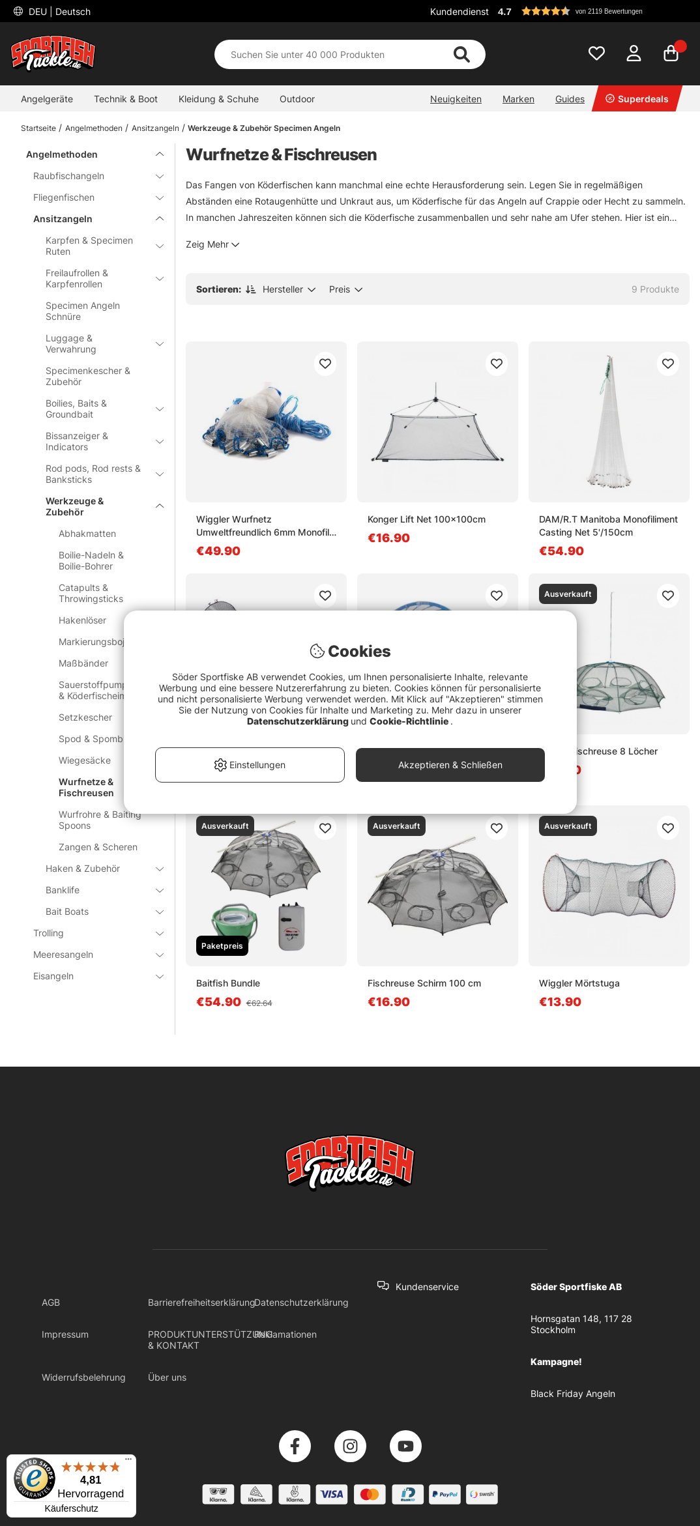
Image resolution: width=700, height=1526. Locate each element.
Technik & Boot (126, 98)
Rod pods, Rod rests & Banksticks (97, 474)
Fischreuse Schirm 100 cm (424, 982)
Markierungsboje (94, 641)
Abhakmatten (87, 533)
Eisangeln (90, 975)
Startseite (38, 128)
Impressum (65, 1334)
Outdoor (297, 98)
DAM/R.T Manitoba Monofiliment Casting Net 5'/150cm (608, 525)
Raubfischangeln (90, 175)
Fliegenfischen (90, 197)
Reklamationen (285, 1334)
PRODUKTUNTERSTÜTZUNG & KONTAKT (210, 1340)
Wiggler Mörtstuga (579, 982)
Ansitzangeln (155, 128)
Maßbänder (83, 663)
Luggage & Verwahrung (97, 343)
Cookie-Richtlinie (410, 721)
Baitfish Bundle (228, 982)
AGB (51, 1302)
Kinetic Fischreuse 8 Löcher (598, 750)
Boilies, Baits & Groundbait (97, 408)
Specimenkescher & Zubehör (88, 376)
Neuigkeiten (456, 98)
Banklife (97, 889)
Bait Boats (97, 911)
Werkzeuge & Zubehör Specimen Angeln (264, 128)
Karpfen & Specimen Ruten (97, 246)
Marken (518, 98)
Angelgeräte (47, 98)
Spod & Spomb (91, 738)
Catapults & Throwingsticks (91, 593)
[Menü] (128, 1462)
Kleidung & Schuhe (219, 98)
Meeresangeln (90, 954)
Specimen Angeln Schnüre (83, 311)
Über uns (167, 1377)
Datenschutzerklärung (301, 1302)
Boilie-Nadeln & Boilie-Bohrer (91, 560)
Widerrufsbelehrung (84, 1377)
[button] (592, 11)
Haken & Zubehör (97, 868)
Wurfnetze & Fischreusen (86, 787)
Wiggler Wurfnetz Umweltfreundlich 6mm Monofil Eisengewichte (262, 526)
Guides (570, 98)
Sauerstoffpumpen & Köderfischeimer (98, 690)
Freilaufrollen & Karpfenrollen (97, 278)
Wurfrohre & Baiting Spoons (100, 820)
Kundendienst (459, 11)
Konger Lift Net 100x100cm (427, 519)
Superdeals (637, 98)
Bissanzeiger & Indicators (97, 441)
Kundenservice (427, 1286)
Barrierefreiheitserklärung (201, 1302)
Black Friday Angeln (573, 1393)
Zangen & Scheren (98, 846)
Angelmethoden (94, 128)
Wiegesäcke (85, 760)
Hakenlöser (82, 620)
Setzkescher (85, 717)
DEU (58, 11)
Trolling (90, 932)
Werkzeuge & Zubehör (97, 506)
